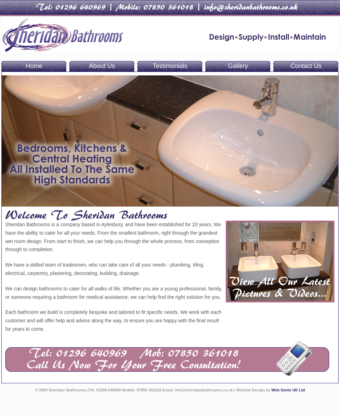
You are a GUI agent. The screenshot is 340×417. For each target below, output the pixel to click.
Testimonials (169, 65)
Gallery (238, 65)
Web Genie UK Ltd (288, 390)
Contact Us (305, 65)
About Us (102, 65)
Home (34, 65)
